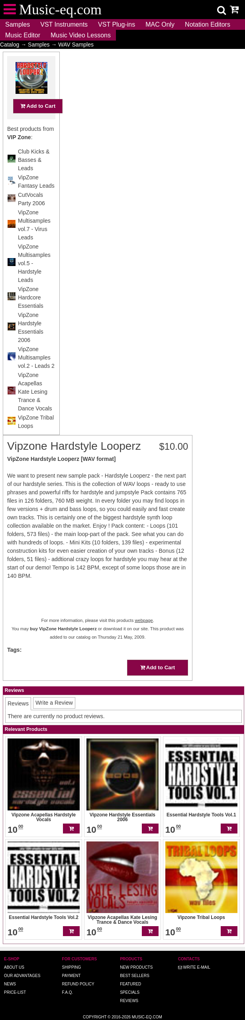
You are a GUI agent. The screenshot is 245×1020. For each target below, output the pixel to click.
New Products (136, 967)
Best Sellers (134, 975)
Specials (129, 992)
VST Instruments (64, 24)
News (10, 984)
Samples (17, 24)
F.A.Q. (67, 992)
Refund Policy (78, 984)
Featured (130, 984)
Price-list (15, 992)
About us (14, 967)
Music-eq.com (147, 1017)
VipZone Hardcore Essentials (30, 312)
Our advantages (22, 975)
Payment (71, 975)
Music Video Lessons (81, 35)
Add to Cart (37, 121)
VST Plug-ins (116, 24)
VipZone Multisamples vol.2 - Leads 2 (36, 373)
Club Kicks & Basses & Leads (33, 175)
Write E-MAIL (194, 967)
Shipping (71, 967)
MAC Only (159, 24)
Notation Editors (207, 24)
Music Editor (22, 35)
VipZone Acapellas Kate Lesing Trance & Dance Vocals (35, 407)
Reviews (129, 1001)
